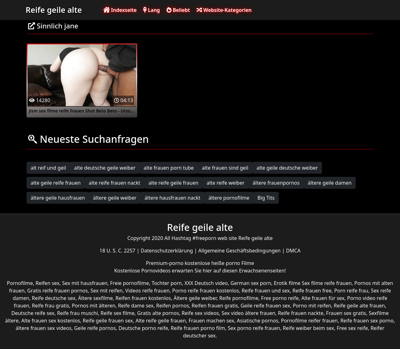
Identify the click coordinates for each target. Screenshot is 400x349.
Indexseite (120, 10)
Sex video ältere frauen (248, 313)
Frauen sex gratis (346, 313)
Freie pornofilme (129, 283)
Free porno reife (280, 298)
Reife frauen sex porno (366, 320)
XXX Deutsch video (206, 283)
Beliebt (178, 10)
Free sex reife (352, 328)
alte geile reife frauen (56, 182)
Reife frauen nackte (300, 313)
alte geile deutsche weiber (287, 167)
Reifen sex (48, 283)
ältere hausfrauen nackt (172, 197)
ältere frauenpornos (275, 182)
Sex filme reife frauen (327, 283)
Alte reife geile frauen (161, 320)
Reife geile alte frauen (359, 305)
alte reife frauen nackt (114, 182)
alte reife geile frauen (173, 182)
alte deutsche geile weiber (105, 167)
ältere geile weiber (115, 197)
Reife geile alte (54, 9)
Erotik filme (287, 283)
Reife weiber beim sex (308, 328)
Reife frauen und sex (266, 290)
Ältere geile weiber (195, 298)
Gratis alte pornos (158, 313)
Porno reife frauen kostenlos (205, 290)
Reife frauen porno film (198, 328)
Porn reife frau (351, 290)
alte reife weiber (225, 182)
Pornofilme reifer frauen (309, 320)
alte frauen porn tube (169, 167)
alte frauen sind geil (225, 167)
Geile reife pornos (95, 328)
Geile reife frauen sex (265, 305)
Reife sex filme (118, 313)
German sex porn (251, 283)
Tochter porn (167, 283)
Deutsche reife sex (32, 313)
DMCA (293, 250)
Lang (151, 10)
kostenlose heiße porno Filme (219, 263)
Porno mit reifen (312, 305)
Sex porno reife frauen (254, 328)
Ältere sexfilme (95, 298)
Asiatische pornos (257, 320)
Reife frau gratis (50, 305)
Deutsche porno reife (143, 328)
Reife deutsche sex (54, 298)
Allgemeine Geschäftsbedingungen (240, 250)
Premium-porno (165, 263)
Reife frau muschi (77, 313)
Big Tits (266, 197)
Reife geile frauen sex (108, 320)
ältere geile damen (330, 182)
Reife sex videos (200, 313)
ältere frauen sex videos (44, 328)
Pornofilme (20, 283)
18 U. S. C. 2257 (118, 250)
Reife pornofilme (238, 298)
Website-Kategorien (224, 10)
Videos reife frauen (147, 290)
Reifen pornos (172, 305)
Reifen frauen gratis (215, 305)
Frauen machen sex (211, 320)
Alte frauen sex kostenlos (50, 320)
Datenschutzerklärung (167, 250)
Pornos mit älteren (94, 305)
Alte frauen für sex (322, 298)
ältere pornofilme (228, 197)
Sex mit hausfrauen (85, 283)
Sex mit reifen (106, 290)
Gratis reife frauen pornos (57, 290)
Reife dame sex (136, 305)
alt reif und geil (48, 167)
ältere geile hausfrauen (58, 197)
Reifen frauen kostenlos (143, 298)
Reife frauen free (312, 290)
